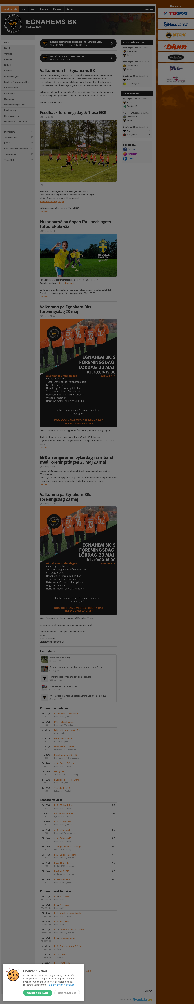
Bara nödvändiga (67, 992)
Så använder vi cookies (61, 984)
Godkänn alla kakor (37, 992)
